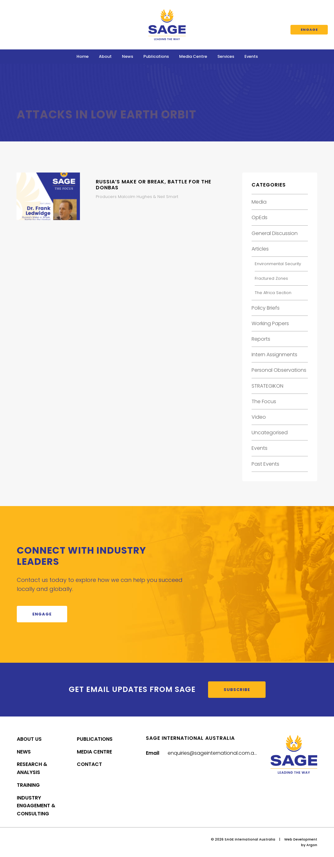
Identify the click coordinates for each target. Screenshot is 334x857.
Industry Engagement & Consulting (36, 806)
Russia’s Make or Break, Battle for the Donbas (153, 184)
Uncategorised (270, 432)
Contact (89, 764)
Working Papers (270, 323)
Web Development (300, 839)
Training (28, 785)
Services (225, 56)
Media (259, 201)
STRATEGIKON (267, 385)
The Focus (264, 401)
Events (251, 56)
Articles (260, 248)
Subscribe (237, 690)
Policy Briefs (266, 307)
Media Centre (193, 56)
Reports (261, 339)
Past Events (265, 464)
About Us (29, 739)
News (127, 56)
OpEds (259, 217)
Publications (156, 56)
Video (259, 417)
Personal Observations (279, 370)
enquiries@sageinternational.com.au (212, 753)
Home (83, 56)
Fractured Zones (271, 278)
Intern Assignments (274, 354)
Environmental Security (278, 264)
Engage (309, 29)
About (105, 56)
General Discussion (275, 233)
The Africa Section (273, 293)
